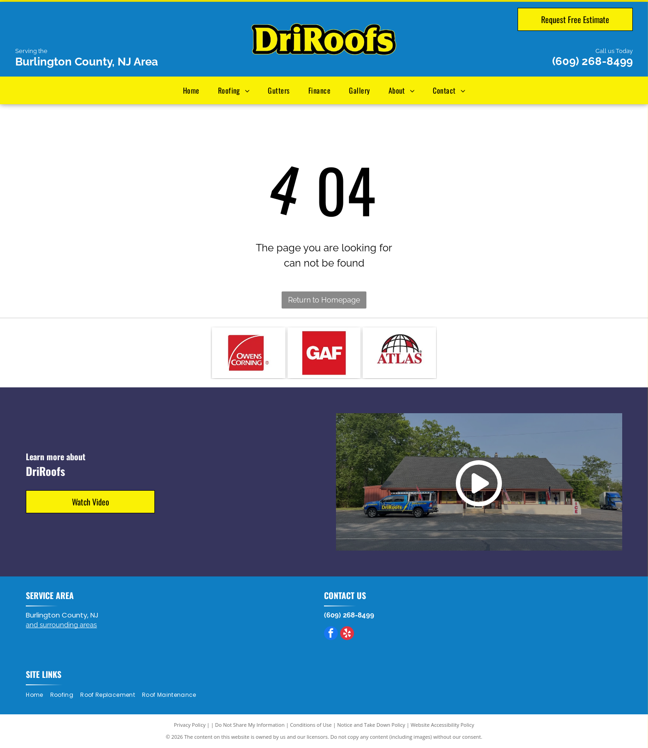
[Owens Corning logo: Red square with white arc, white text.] (248, 352)
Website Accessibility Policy (442, 724)
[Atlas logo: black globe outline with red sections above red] (399, 352)
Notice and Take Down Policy (371, 724)
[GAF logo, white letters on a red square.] (324, 352)
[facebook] (331, 634)
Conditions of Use (311, 724)
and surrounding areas (61, 625)
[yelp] (347, 634)
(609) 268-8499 (592, 61)
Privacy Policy (190, 724)
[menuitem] (191, 90)
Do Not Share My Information (250, 724)
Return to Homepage (324, 300)
